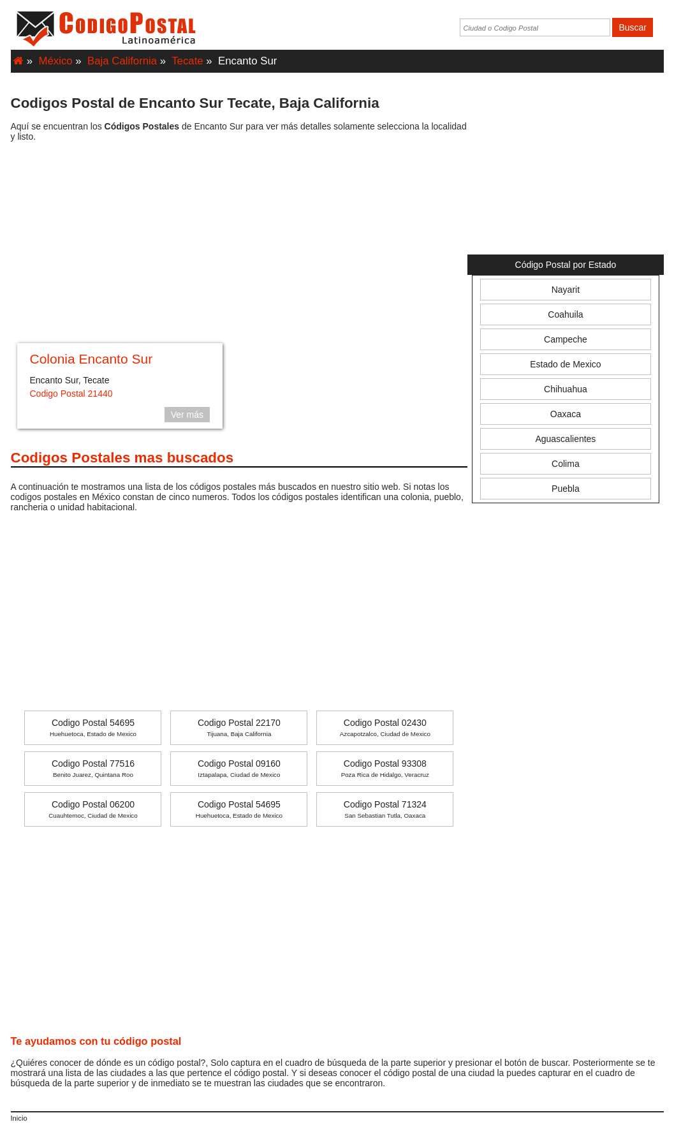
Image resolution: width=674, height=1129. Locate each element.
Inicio (19, 1118)
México (56, 61)
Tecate (187, 61)
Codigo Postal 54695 (93, 727)
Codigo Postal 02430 (385, 727)
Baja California (122, 61)
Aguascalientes (565, 439)
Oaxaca (565, 414)
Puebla (566, 488)
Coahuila (565, 314)
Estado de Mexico (565, 364)
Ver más (187, 415)
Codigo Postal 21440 (71, 393)
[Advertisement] (239, 244)
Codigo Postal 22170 (239, 727)
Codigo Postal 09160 (239, 768)
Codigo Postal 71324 (385, 809)
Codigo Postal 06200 (92, 809)
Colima (566, 464)
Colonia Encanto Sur (91, 358)
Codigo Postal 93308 (385, 768)
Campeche (565, 339)
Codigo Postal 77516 (93, 768)
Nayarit (566, 289)
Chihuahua (565, 389)
